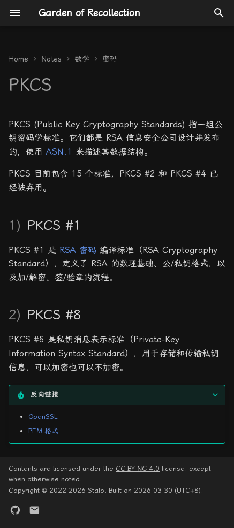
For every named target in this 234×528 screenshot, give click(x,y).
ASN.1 (59, 152)
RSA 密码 (77, 250)
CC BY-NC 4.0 (138, 468)
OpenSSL (43, 416)
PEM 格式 (43, 431)
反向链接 (44, 395)
